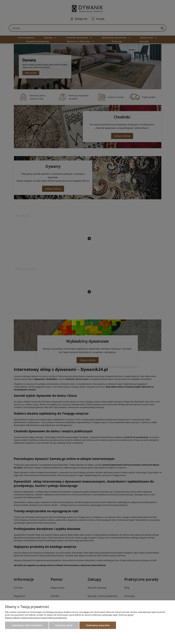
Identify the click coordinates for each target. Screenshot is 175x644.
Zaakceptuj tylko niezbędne (26, 625)
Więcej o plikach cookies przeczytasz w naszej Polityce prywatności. (36, 617)
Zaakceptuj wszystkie (98, 625)
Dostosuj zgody (64, 625)
